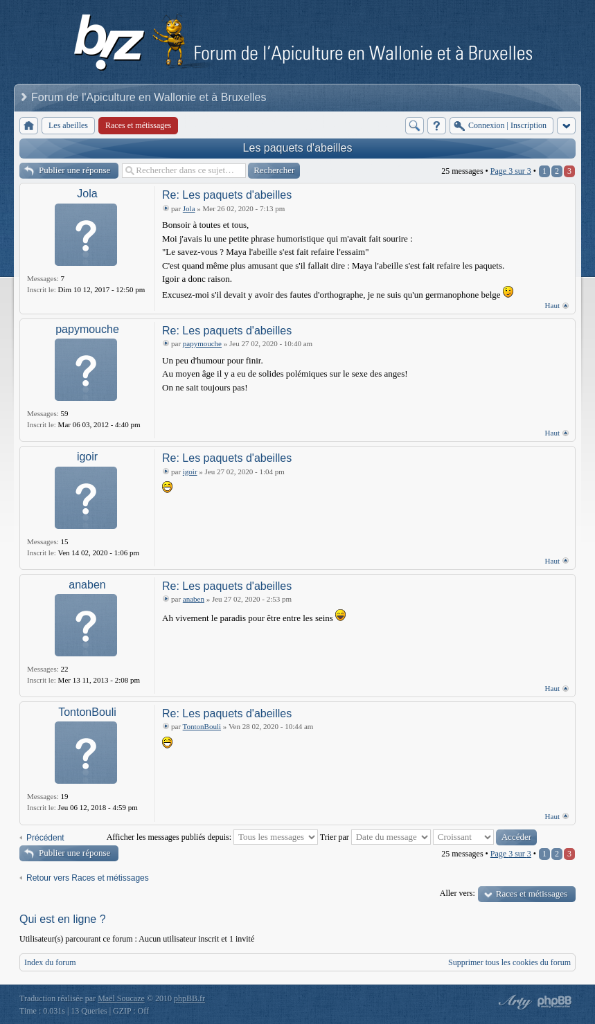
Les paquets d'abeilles (298, 148)
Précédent (45, 838)
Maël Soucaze (121, 998)
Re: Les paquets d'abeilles (227, 195)
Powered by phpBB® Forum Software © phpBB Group (555, 1002)
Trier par (375, 837)
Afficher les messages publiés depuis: (212, 837)
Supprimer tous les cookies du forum (509, 962)
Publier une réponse (74, 170)
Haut (552, 305)
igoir (87, 456)
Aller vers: (457, 893)
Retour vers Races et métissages (87, 878)
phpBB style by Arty (513, 1002)
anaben (87, 585)
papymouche (87, 329)
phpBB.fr (189, 998)
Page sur (510, 171)
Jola (87, 193)
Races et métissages (531, 893)
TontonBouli (87, 712)
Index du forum (50, 962)
